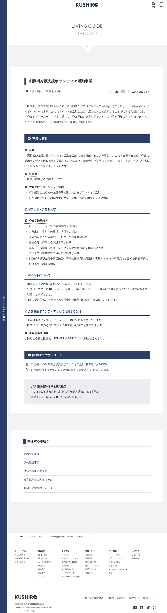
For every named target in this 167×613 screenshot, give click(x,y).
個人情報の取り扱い (94, 598)
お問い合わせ (149, 598)
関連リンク (133, 598)
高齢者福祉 (55, 91)
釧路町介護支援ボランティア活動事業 (68, 536)
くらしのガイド (37, 536)
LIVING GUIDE (87, 26)
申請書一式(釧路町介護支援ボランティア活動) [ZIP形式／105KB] (69, 364)
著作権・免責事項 (116, 598)
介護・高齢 (36, 91)
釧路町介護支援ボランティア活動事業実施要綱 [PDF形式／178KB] (70, 369)
